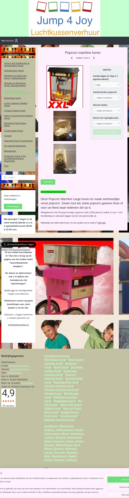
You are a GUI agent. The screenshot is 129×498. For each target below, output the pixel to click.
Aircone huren (69, 416)
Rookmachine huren (66, 382)
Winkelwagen (13, 206)
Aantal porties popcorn (105, 92)
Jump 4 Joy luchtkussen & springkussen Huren (16, 64)
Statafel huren (53, 393)
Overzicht (48, 181)
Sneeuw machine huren (59, 386)
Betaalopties (10, 151)
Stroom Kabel (100, 105)
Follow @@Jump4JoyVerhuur (15, 249)
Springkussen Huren (14, 70)
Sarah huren (61, 367)
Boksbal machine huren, (59, 419)
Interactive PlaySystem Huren (15, 124)
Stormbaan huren (12, 98)
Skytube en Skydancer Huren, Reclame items (15, 84)
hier (13, 290)
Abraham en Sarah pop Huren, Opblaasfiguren (15, 76)
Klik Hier (102, 222)
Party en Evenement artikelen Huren (18, 116)
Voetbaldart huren (64, 401)
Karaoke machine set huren (61, 389)
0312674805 (27, 383)
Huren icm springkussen (106, 118)
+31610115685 (14, 372)
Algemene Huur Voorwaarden (18, 141)
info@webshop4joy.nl (18, 325)
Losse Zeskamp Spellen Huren (15, 104)
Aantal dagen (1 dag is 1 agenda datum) (105, 77)
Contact (8, 136)
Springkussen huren (57, 356)
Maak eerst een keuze (107, 131)
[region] (42, 482)
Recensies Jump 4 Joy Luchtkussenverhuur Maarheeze (15, 158)
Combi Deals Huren (13, 131)
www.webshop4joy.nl (20, 369)
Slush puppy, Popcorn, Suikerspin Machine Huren (17, 91)
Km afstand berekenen (15, 146)
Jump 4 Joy (6, 238)
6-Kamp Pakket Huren (15, 110)
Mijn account (9, 41)
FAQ (6, 166)
